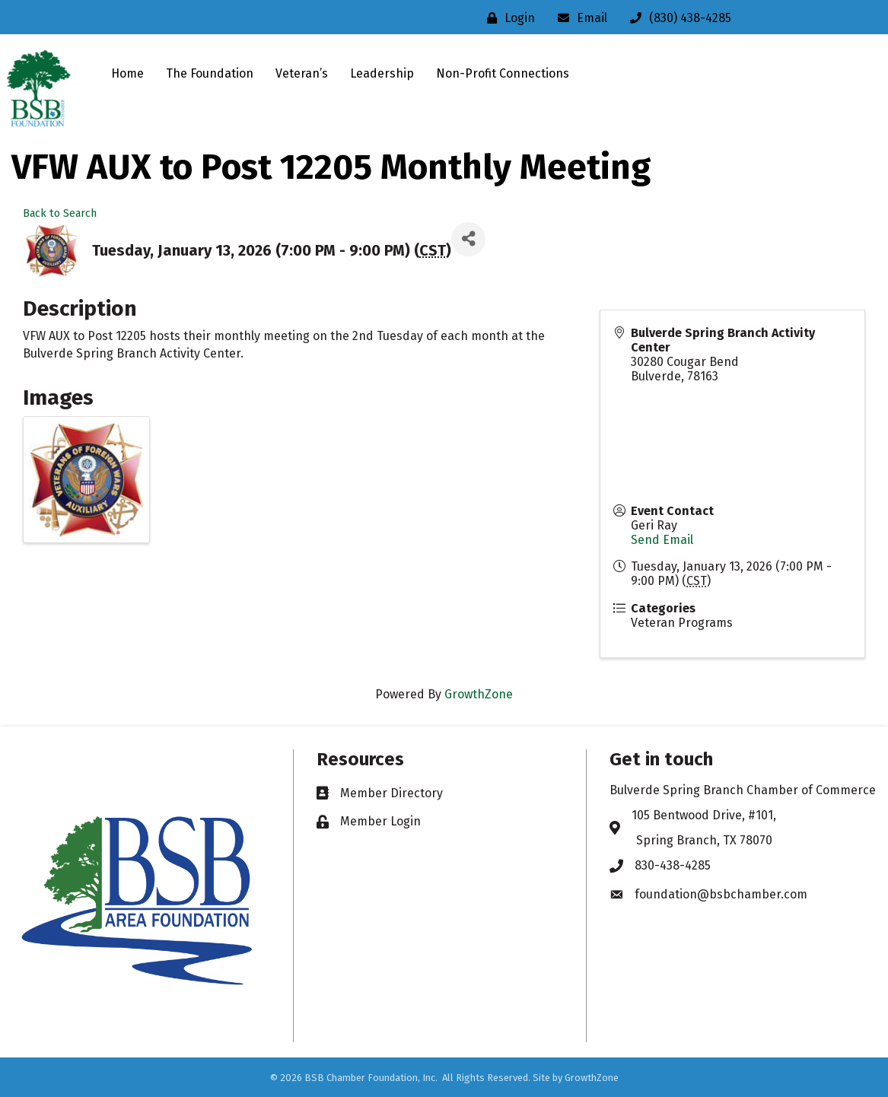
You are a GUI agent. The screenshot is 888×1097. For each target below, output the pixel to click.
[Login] (507, 18)
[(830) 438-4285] (676, 18)
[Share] (468, 239)
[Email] (578, 18)
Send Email (662, 540)
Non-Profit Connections (502, 73)
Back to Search (60, 213)
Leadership (382, 73)
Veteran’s (301, 73)
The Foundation (209, 73)
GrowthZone (478, 694)
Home (127, 73)
